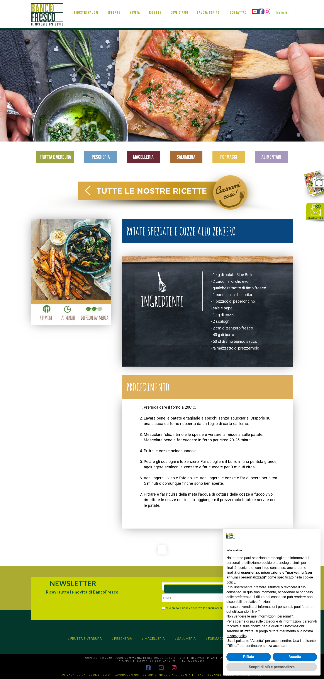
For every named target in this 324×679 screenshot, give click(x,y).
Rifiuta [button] (248, 657)
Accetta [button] (294, 657)
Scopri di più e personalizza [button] (272, 667)
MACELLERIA (153, 638)
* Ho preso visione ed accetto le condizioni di (199, 608)
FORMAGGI (215, 638)
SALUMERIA (185, 638)
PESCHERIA (122, 638)
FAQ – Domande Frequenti (218, 675)
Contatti (188, 675)
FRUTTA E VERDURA (85, 638)
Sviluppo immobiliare (160, 675)
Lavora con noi (127, 675)
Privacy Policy (73, 675)
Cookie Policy (100, 675)
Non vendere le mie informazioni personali (259, 616)
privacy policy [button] (236, 636)
